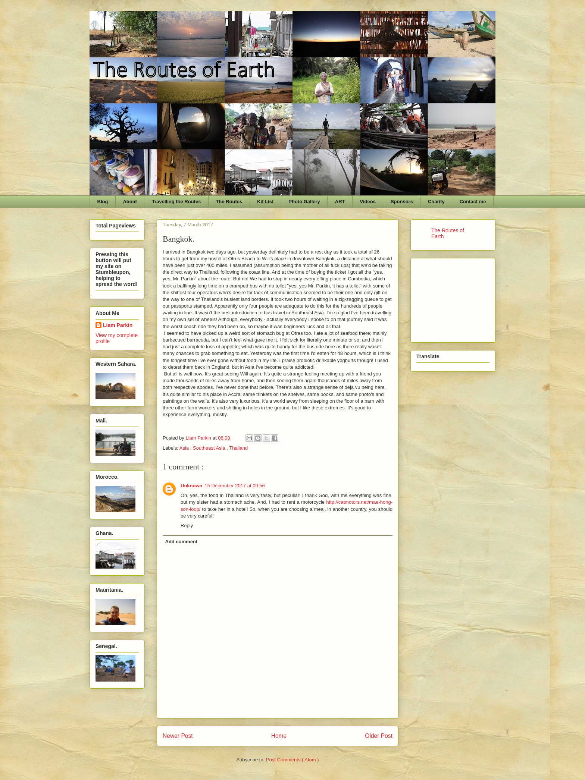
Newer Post (178, 736)
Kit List (265, 201)
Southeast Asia (209, 448)
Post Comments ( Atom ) (292, 759)
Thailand (238, 448)
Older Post (378, 736)
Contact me (473, 201)
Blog (102, 201)
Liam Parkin (117, 325)
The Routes (229, 201)
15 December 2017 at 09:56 (235, 485)
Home (279, 736)
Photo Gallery (304, 201)
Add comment (181, 541)
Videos (368, 201)
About (130, 201)
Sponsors (402, 201)
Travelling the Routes (176, 201)
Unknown (192, 485)
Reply (187, 525)
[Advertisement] (453, 298)
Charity (436, 201)
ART (340, 201)
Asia (184, 448)
